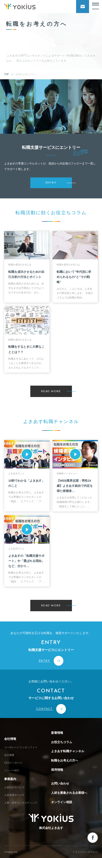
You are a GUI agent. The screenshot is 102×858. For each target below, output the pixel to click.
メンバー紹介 (11, 770)
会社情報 (10, 739)
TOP (6, 74)
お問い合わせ (60, 783)
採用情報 (57, 769)
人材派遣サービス (14, 795)
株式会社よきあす (51, 821)
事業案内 (10, 779)
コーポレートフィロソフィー (20, 747)
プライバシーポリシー (85, 852)
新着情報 (57, 732)
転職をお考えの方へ (64, 760)
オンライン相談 (61, 802)
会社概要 (9, 755)
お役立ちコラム (61, 742)
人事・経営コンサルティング (20, 802)
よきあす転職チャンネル (67, 751)
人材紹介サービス (14, 787)
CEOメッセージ (13, 762)
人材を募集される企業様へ (69, 793)
